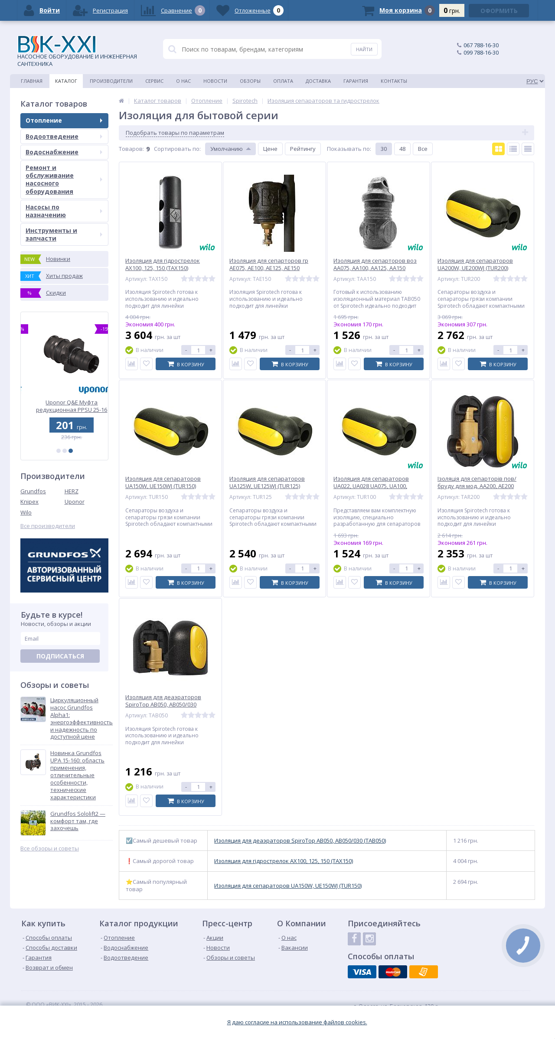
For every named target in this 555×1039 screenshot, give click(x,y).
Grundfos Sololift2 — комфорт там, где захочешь (77, 821)
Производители (111, 81)
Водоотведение (64, 136)
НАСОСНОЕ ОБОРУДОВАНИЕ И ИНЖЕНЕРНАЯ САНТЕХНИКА (77, 52)
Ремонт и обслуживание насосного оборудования (64, 179)
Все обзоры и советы (49, 848)
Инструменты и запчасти (64, 234)
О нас (183, 81)
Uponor (75, 501)
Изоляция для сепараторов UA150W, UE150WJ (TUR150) (288, 885)
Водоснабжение (64, 152)
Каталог (66, 81)
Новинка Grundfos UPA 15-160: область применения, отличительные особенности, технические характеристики (77, 775)
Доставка (318, 81)
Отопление (64, 120)
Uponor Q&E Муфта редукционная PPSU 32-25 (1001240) (64, 406)
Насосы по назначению (64, 211)
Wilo (26, 512)
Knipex (29, 501)
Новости (215, 81)
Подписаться (60, 656)
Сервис (154, 81)
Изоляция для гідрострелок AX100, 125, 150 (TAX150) (283, 861)
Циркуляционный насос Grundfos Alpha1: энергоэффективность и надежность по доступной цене (81, 718)
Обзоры (250, 81)
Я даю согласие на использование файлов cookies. (297, 1022)
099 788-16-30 (481, 52)
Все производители (47, 526)
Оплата (283, 81)
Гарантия (355, 81)
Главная (31, 81)
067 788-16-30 (481, 45)
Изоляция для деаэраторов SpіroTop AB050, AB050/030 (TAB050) (300, 840)
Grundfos (33, 491)
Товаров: (131, 149)
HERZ (71, 491)
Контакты (394, 81)
